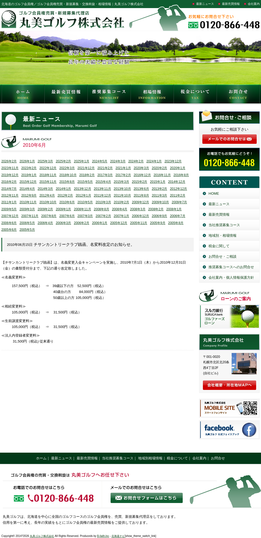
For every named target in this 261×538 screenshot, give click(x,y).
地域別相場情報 (150, 458)
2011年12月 (102, 195)
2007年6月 (67, 216)
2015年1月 (157, 182)
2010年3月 (103, 202)
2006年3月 (63, 223)
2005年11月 (138, 223)
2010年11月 (28, 202)
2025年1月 (81, 161)
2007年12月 (10, 216)
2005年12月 (118, 223)
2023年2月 (29, 168)
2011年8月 (141, 195)
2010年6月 (67, 202)
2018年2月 (87, 175)
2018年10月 (67, 175)
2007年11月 (29, 216)
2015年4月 (103, 182)
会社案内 (254, 3)
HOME (22, 95)
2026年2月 (9, 161)
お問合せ (238, 95)
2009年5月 (9, 209)
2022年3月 (67, 168)
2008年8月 (101, 209)
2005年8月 (176, 223)
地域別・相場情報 (223, 235)
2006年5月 (27, 223)
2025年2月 (63, 161)
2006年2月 (81, 223)
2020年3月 (141, 168)
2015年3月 (121, 182)
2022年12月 (48, 168)
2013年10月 (122, 189)
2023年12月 (173, 161)
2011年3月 (159, 195)
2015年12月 (28, 182)
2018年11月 (48, 175)
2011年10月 (122, 195)
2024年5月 (99, 161)
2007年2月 (103, 216)
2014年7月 (9, 189)
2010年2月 (121, 202)
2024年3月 (117, 161)
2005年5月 (27, 230)
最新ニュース (205, 3)
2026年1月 (27, 161)
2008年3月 (137, 209)
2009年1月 (63, 209)
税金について (195, 95)
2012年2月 (65, 195)
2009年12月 (140, 202)
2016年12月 (142, 175)
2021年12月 (86, 168)
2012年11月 (10, 195)
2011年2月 (177, 195)
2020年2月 (159, 168)
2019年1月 (29, 175)
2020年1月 (177, 168)
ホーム (41, 458)
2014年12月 (176, 182)
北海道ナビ (118, 535)
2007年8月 (49, 216)
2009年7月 (179, 202)
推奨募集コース (108, 95)
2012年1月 (83, 195)
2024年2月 (136, 161)
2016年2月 (9, 182)
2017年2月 (123, 175)
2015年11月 (48, 182)
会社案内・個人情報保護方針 (231, 277)
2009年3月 (27, 209)
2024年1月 (154, 161)
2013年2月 (159, 189)
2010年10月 (48, 202)
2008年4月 (119, 209)
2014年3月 (45, 189)
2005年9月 (157, 223)
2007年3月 (85, 216)
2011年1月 (9, 202)
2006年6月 (9, 223)
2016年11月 (162, 175)
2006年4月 (45, 223)
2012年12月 (178, 189)
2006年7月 (177, 216)
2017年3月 (105, 175)
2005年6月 (9, 230)
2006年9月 (159, 216)
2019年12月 (10, 175)
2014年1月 (63, 189)
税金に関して (219, 246)
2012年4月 (47, 195)
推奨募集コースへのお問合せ (231, 267)
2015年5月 (85, 182)
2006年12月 (140, 216)
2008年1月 (174, 209)
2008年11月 (82, 209)
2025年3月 (45, 161)
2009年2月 (45, 209)
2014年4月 (27, 189)
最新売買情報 (231, 3)
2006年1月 (99, 223)
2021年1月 (123, 168)
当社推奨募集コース (224, 225)
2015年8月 (67, 182)
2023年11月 (10, 168)
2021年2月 (105, 168)
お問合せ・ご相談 (223, 256)
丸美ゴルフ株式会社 (42, 535)
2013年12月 (82, 189)
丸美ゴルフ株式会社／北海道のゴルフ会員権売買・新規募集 (229, 342)
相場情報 (152, 95)
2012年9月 (29, 195)
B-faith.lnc (103, 535)
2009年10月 (160, 202)
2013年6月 (141, 189)
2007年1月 (121, 216)
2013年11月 (102, 189)
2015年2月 (139, 182)
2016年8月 (181, 175)
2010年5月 (85, 202)
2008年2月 (156, 209)
